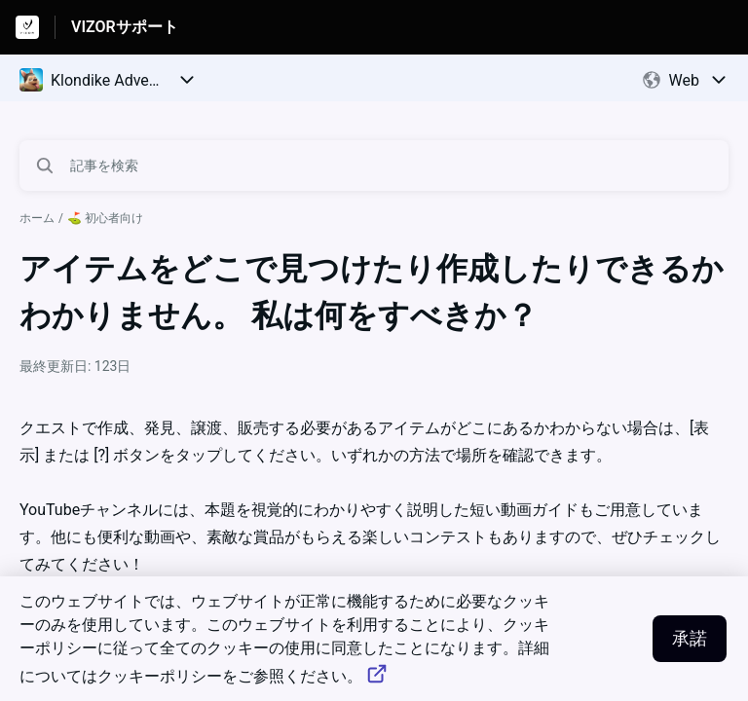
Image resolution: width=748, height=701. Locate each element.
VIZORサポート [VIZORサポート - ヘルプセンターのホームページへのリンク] (124, 27)
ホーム (37, 218)
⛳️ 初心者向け (105, 218)
